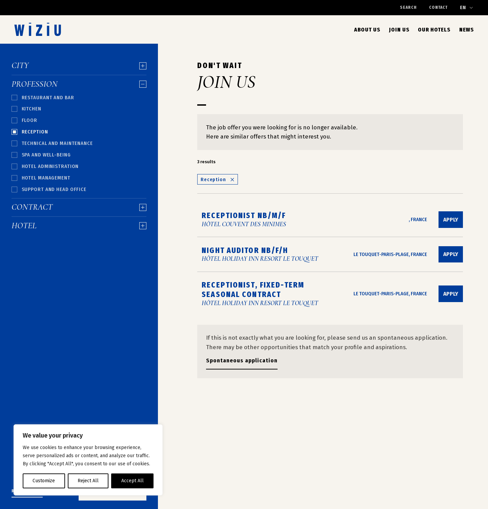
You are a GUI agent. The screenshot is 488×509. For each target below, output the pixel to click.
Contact (438, 7)
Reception (218, 179)
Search (408, 7)
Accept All (132, 481)
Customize (44, 481)
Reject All (88, 481)
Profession (79, 84)
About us (367, 29)
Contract (79, 207)
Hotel (79, 226)
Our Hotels (434, 29)
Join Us (399, 29)
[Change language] (466, 7)
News (466, 29)
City (79, 65)
